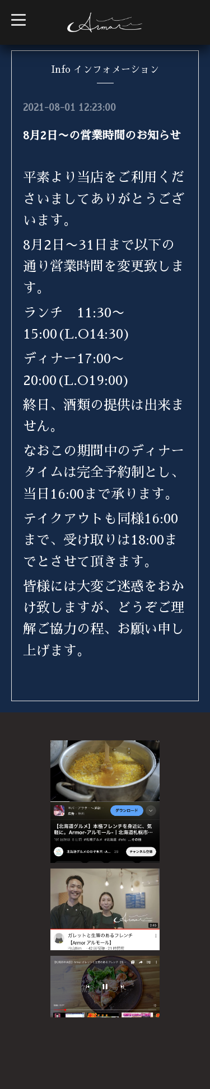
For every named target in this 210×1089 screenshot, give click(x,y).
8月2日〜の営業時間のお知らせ (102, 135)
